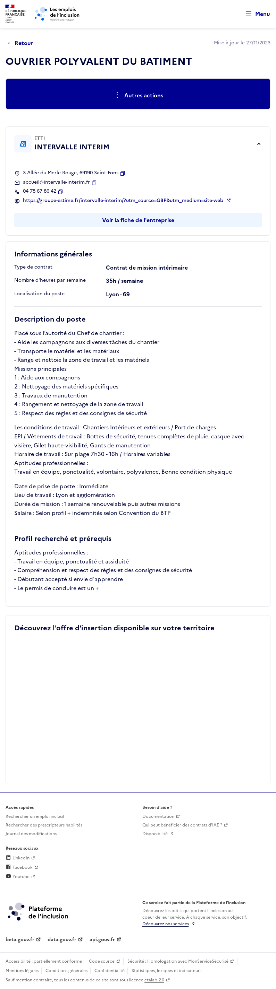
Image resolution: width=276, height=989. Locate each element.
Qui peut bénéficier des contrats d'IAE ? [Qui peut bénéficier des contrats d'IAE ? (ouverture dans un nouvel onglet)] (182, 825)
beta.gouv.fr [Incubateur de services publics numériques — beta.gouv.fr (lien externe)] (20, 939)
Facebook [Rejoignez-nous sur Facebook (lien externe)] (19, 867)
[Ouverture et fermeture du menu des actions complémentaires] (138, 95)
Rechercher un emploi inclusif (35, 816)
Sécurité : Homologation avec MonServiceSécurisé (177, 961)
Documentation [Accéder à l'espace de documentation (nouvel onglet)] (158, 816)
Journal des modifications (31, 834)
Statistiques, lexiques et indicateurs (166, 971)
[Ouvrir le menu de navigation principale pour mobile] (254, 14)
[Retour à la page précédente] (22, 43)
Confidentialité (109, 971)
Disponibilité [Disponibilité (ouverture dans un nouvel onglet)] (155, 834)
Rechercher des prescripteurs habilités (44, 825)
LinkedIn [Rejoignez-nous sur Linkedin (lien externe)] (18, 858)
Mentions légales (22, 971)
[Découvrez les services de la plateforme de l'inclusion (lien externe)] (39, 911)
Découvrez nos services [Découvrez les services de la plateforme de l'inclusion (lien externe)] (165, 924)
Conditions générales (66, 971)
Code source (102, 961)
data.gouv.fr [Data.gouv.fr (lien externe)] (62, 939)
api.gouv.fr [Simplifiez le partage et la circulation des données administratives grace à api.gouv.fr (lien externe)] (102, 939)
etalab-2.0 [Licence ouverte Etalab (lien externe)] (154, 980)
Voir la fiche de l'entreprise (138, 220)
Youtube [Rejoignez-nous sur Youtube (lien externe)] (18, 877)
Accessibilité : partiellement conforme (44, 961)
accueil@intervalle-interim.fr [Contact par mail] (56, 182)
